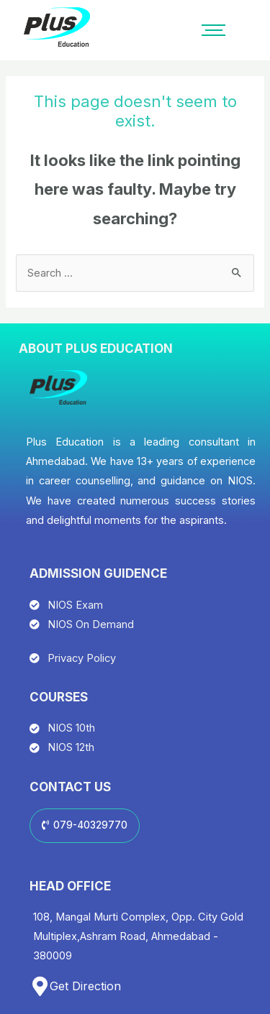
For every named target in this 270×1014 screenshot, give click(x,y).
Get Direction (85, 986)
